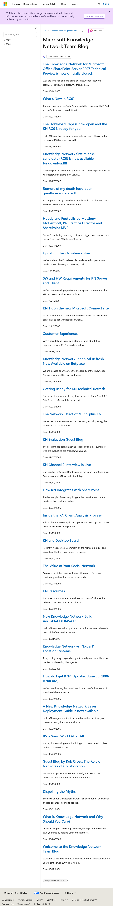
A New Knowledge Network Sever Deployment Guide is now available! (71, 708)
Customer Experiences (60, 333)
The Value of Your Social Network (69, 565)
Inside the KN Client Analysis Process (72, 515)
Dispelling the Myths (59, 791)
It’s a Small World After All (63, 736)
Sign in (106, 3)
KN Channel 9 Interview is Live (67, 464)
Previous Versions (25, 899)
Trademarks (23, 904)
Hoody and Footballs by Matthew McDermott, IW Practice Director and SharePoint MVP (72, 223)
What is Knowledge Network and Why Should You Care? (73, 818)
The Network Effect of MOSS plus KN (72, 413)
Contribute (51, 899)
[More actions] (108, 30)
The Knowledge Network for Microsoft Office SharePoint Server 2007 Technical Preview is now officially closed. (74, 68)
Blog (39, 899)
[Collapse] (36, 28)
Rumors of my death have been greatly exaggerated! (67, 190)
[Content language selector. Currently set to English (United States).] (15, 893)
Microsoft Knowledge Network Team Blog (66, 30)
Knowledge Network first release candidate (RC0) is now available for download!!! (69, 158)
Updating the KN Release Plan (66, 253)
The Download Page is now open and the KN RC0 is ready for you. (75, 126)
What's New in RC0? (59, 98)
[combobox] (20, 34)
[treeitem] (21, 40)
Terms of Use (8, 904)
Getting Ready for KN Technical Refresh (74, 388)
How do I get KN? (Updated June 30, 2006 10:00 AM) (76, 678)
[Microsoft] (5, 4)
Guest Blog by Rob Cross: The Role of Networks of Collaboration (72, 763)
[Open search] (99, 4)
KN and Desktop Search (61, 540)
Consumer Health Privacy (83, 899)
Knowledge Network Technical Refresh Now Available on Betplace (73, 361)
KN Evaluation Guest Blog (63, 439)
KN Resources (54, 590)
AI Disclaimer (8, 899)
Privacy (63, 899)
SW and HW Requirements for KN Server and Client (75, 280)
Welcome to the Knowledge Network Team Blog (72, 848)
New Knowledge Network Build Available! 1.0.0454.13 (67, 618)
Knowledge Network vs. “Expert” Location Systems (69, 648)
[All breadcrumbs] (45, 30)
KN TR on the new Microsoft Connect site (76, 308)
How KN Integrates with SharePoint (71, 489)
